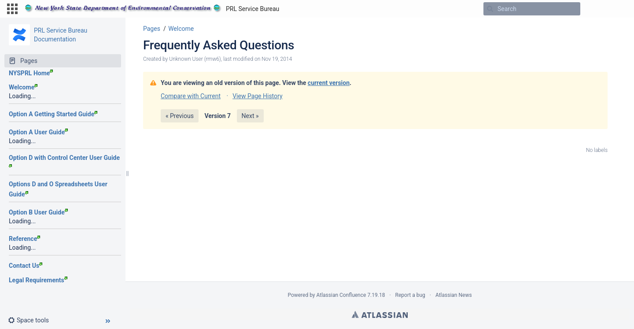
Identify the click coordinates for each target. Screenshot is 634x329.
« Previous (180, 115)
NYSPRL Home (31, 73)
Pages (151, 28)
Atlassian (380, 314)
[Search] (490, 8)
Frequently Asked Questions (218, 45)
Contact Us (25, 265)
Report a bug (410, 295)
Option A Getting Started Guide (53, 114)
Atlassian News (453, 295)
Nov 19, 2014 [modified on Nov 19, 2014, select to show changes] (277, 59)
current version (329, 82)
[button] (12, 9)
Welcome (23, 87)
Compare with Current (191, 96)
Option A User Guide (38, 132)
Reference (24, 238)
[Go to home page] (152, 9)
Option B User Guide (38, 212)
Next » (250, 115)
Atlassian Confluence (341, 295)
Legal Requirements (38, 280)
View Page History (257, 96)
